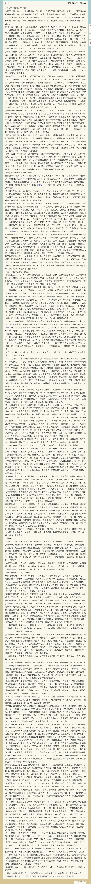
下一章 (82, 882)
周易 (40, 185)
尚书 (13, 231)
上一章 (76, 882)
